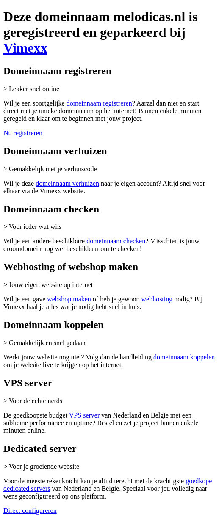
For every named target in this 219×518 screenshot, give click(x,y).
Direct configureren (30, 510)
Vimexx (25, 48)
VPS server (84, 415)
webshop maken (69, 299)
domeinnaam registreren (99, 103)
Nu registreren (22, 132)
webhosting (156, 299)
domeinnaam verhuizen (67, 183)
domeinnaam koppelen (184, 357)
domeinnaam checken (115, 241)
